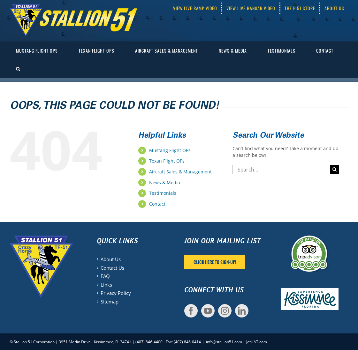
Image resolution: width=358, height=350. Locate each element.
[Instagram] (225, 310)
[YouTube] (208, 310)
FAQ (105, 276)
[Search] (334, 169)
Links (106, 284)
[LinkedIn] (241, 310)
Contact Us (112, 268)
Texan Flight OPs (167, 161)
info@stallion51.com (224, 342)
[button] (18, 69)
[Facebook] (191, 310)
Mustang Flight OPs (170, 150)
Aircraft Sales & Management (180, 172)
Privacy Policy (116, 293)
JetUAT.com (256, 342)
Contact (157, 204)
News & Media (164, 182)
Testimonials (162, 193)
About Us (111, 259)
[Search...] (281, 169)
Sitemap (109, 301)
